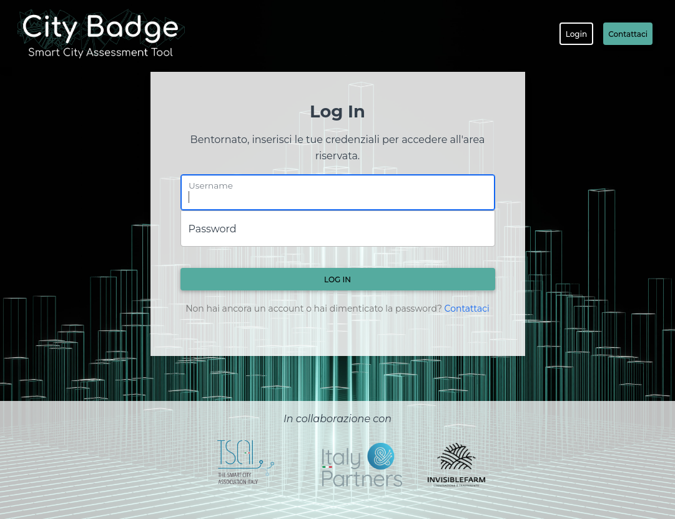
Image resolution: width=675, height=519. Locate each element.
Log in (337, 279)
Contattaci (628, 34)
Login (576, 34)
